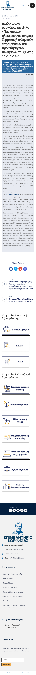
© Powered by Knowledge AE (18, 673)
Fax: (11, 554)
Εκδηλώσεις (6, 19)
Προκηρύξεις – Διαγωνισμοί (13, 592)
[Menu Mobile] (32, 5)
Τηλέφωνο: (14, 549)
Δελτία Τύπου (8, 579)
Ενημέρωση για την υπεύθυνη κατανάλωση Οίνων (14, 606)
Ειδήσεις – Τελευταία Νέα (12, 574)
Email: (14, 558)
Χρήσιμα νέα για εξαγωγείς (13, 596)
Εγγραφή (6, 664)
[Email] (12, 660)
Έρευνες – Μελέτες (10, 587)
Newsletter (7, 601)
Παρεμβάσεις (8, 583)
